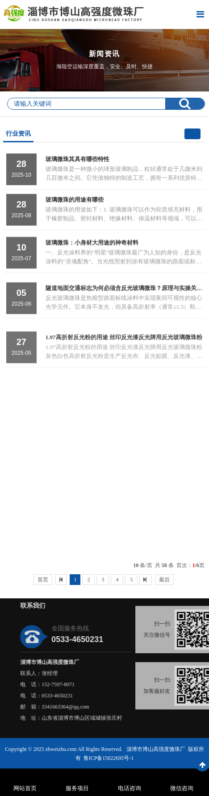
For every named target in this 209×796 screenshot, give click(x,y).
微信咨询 (181, 788)
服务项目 (77, 788)
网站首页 (25, 788)
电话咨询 (129, 788)
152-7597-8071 (99, 684)
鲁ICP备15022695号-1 (109, 758)
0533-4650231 (98, 695)
